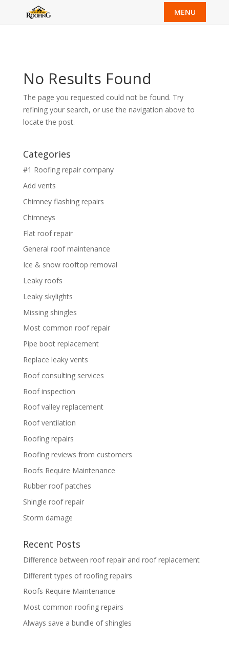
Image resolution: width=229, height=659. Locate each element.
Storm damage (48, 517)
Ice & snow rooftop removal (70, 264)
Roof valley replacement (63, 407)
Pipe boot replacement (61, 343)
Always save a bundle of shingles (77, 623)
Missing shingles (50, 312)
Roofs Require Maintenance (69, 470)
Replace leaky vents (55, 359)
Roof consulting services (63, 375)
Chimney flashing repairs (63, 201)
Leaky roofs (43, 280)
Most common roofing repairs (73, 607)
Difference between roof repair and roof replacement (111, 560)
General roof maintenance (66, 249)
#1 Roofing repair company (68, 170)
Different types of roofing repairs (77, 575)
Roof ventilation (49, 423)
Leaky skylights (48, 296)
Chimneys (39, 217)
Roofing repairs (48, 438)
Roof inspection (49, 391)
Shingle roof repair (53, 502)
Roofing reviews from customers (77, 454)
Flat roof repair (48, 233)
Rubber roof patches (57, 486)
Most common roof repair (66, 328)
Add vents (39, 185)
